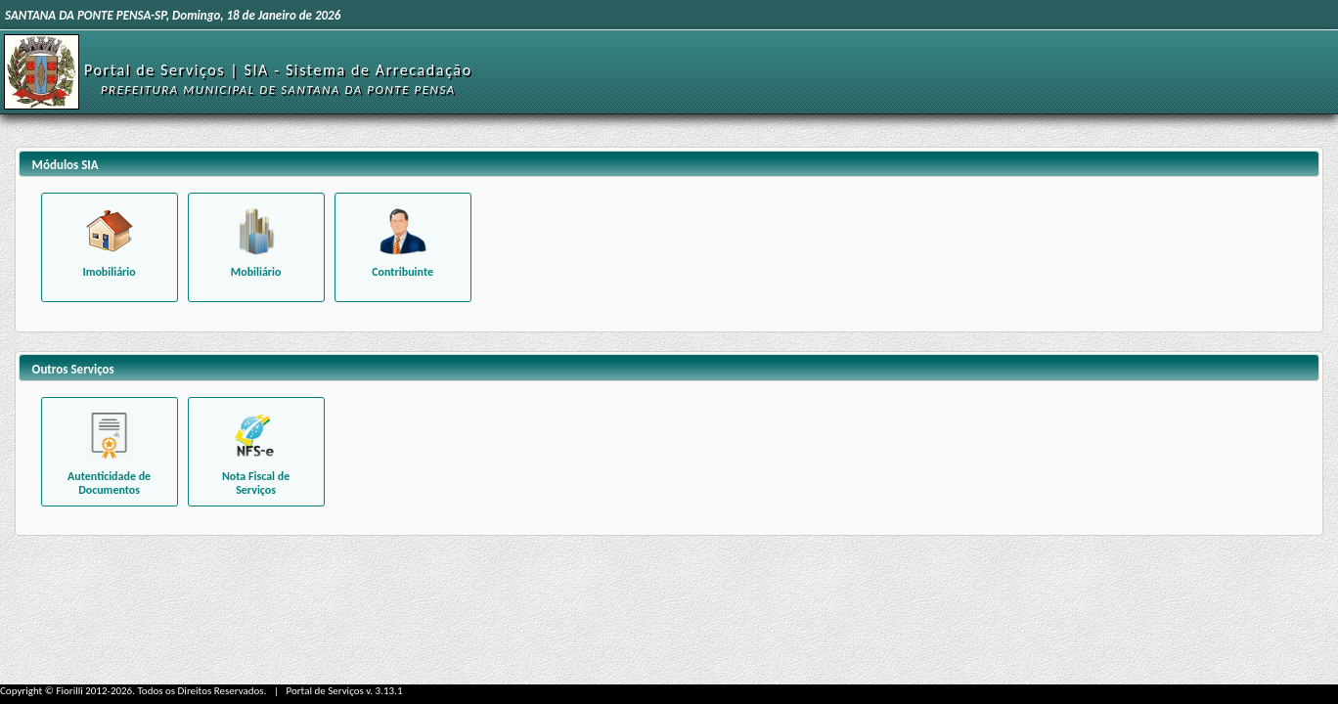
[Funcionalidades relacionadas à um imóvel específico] (109, 247)
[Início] (41, 71)
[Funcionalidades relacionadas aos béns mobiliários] (256, 247)
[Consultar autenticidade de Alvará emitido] (109, 451)
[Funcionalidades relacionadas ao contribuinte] (402, 247)
